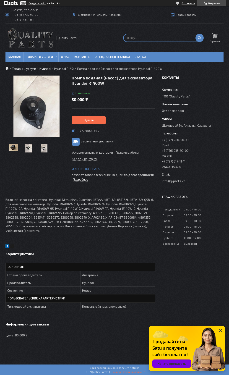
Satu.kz (134, 367)
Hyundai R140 (64, 69)
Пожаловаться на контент (128, 371)
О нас (65, 57)
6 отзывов (188, 3)
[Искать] (199, 38)
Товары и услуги (39, 57)
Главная (14, 57)
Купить (89, 120)
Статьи (140, 57)
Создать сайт (37, 3)
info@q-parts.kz (173, 181)
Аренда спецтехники (112, 57)
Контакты (82, 57)
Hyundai (45, 69)
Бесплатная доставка (97, 141)
